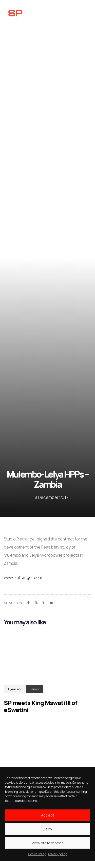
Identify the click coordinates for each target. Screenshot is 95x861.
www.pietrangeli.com (23, 577)
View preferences (48, 843)
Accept (47, 815)
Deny (47, 829)
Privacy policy (57, 854)
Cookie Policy (37, 854)
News (34, 689)
